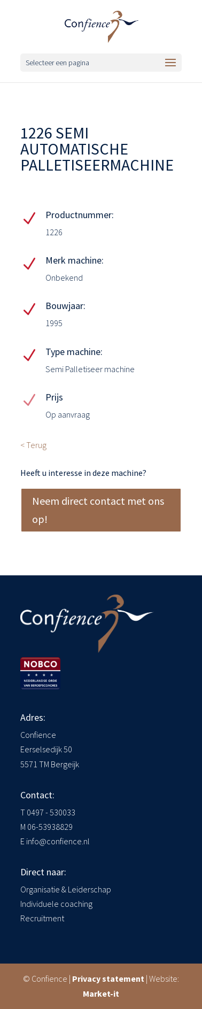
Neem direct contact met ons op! (98, 510)
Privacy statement (108, 978)
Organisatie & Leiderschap (65, 889)
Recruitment (42, 918)
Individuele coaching (56, 903)
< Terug (33, 445)
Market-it (101, 993)
